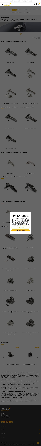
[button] (34, 4)
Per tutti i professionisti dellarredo (20, 1)
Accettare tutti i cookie (20, 230)
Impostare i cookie (20, 227)
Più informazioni (24, 225)
